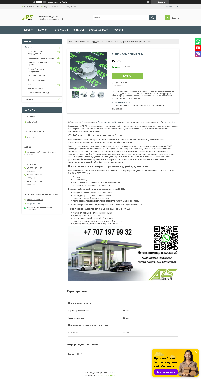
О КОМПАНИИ (61, 30)
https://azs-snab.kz (35, 200)
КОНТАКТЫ (78, 30)
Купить (127, 76)
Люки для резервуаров (115, 41)
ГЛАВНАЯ (28, 30)
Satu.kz (113, 373)
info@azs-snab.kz (34, 203)
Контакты (29, 99)
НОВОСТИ (118, 30)
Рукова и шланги (35, 88)
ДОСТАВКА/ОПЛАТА (98, 30)
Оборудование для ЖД (38, 93)
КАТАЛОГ (42, 30)
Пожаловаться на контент (105, 375)
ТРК (29, 84)
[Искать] (152, 17)
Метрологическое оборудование (35, 52)
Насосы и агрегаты (36, 76)
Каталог (28, 47)
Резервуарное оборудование (89, 41)
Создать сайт (53, 2)
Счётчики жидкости (36, 80)
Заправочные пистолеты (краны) (38, 63)
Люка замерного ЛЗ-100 (109, 122)
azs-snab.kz (170, 122)
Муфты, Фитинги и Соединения (36, 70)
